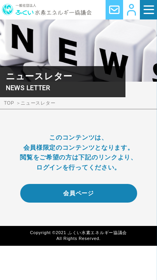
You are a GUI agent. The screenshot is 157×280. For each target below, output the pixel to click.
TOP (9, 103)
